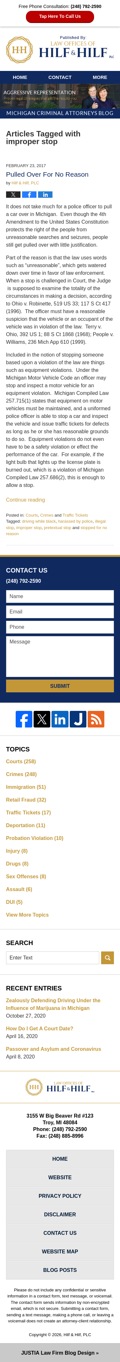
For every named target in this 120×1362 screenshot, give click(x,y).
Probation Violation (34, 838)
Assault (19, 889)
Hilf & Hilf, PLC (77, 1334)
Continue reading (25, 500)
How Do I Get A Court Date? (39, 1028)
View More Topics (27, 915)
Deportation (25, 825)
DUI (14, 902)
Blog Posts (60, 1270)
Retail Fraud (26, 800)
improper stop (29, 527)
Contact (59, 77)
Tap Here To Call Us (60, 16)
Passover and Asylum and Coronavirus (53, 1049)
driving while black (39, 521)
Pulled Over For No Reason (47, 174)
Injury (17, 851)
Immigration (26, 787)
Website (60, 1177)
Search (107, 957)
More (100, 77)
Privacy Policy (60, 1196)
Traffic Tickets (75, 515)
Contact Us (60, 1233)
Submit (60, 686)
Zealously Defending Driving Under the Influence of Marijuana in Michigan (53, 1004)
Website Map (60, 1251)
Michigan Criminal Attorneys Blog (60, 49)
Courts (32, 515)
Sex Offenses (26, 876)
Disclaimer (60, 1214)
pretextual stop (57, 527)
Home (20, 77)
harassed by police (75, 521)
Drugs (17, 863)
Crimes (46, 515)
